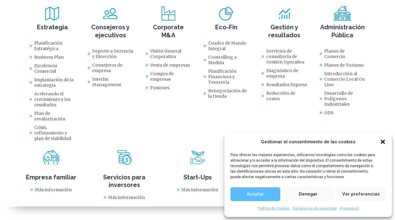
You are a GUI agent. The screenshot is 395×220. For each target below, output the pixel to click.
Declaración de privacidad (315, 208)
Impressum (349, 208)
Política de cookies (274, 208)
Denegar (308, 194)
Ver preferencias (361, 194)
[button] (383, 142)
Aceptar (255, 194)
